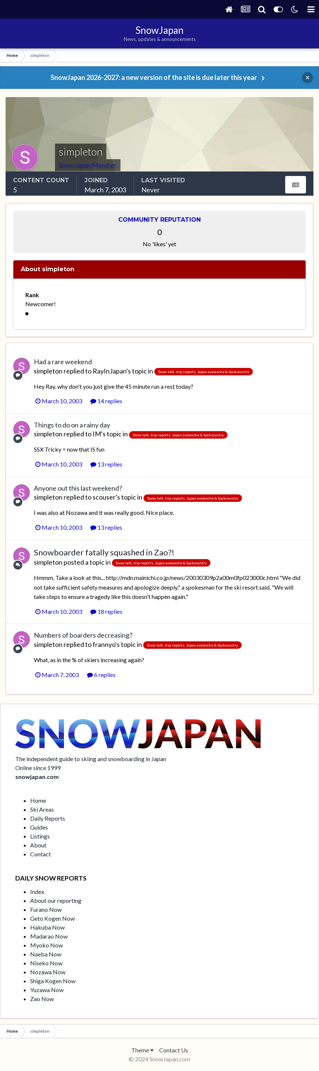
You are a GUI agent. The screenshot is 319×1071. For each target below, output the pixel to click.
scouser (104, 497)
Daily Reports (47, 818)
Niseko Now (46, 962)
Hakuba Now (47, 927)
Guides (39, 827)
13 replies (106, 464)
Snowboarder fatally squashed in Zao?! (104, 552)
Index (37, 891)
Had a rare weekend (63, 361)
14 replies (106, 400)
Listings (40, 836)
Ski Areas (42, 809)
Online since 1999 (38, 767)
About (38, 845)
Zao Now (42, 998)
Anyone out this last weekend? (78, 488)
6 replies (101, 674)
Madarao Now (49, 936)
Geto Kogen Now (52, 918)
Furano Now (46, 909)
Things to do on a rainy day (72, 425)
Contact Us (173, 1050)
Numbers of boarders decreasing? (83, 635)
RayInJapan (109, 371)
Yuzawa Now (47, 989)
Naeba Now (45, 954)
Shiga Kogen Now (52, 980)
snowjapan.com (37, 776)
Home (38, 800)
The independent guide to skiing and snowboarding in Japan (90, 758)
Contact (40, 853)
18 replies (106, 611)
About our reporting (55, 900)
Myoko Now (46, 945)
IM (97, 434)
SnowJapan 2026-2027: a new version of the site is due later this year (154, 77)
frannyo (104, 644)
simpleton (48, 371)
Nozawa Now (47, 971)
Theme (142, 1050)
